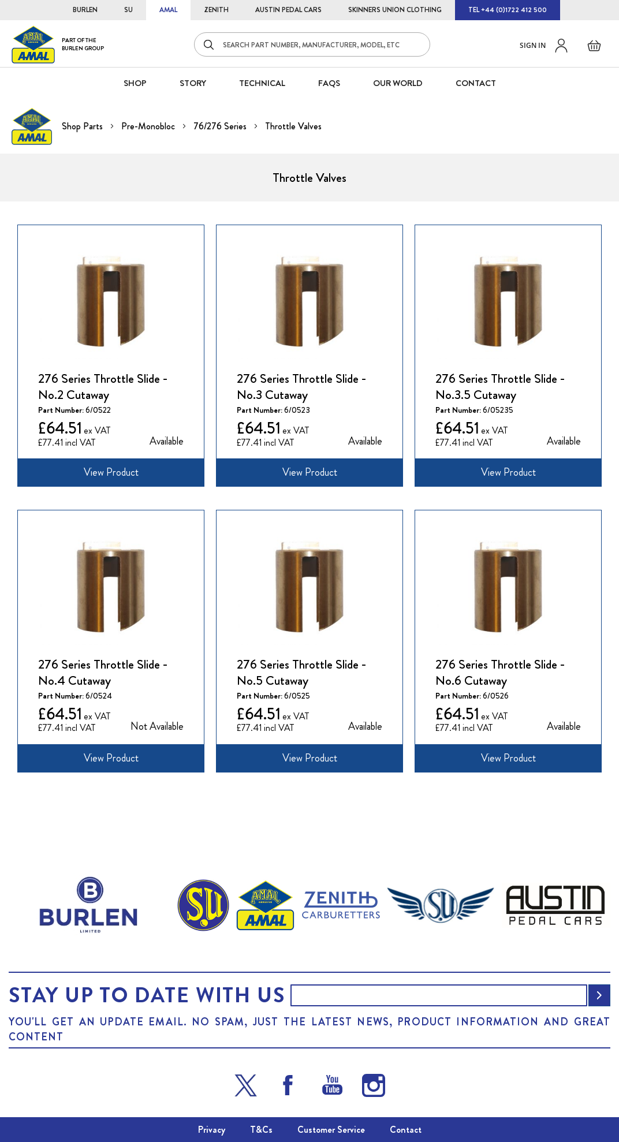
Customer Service (331, 1129)
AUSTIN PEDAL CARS (288, 10)
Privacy (211, 1129)
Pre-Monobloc (149, 126)
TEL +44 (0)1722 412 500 (507, 10)
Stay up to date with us (147, 995)
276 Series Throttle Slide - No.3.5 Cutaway (500, 387)
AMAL (168, 10)
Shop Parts (83, 126)
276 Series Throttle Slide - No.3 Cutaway (302, 387)
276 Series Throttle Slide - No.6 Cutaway (500, 672)
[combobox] (312, 44)
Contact (406, 1129)
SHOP (135, 83)
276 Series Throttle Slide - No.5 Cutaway (302, 672)
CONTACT (476, 83)
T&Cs (261, 1129)
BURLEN (85, 10)
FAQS (329, 83)
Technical (262, 83)
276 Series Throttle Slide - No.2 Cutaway (103, 387)
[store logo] (58, 44)
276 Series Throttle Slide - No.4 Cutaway (103, 672)
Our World (398, 83)
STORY (193, 83)
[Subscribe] (599, 995)
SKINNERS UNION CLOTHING (395, 10)
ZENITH (216, 10)
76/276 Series (221, 126)
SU (128, 10)
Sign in (533, 45)
